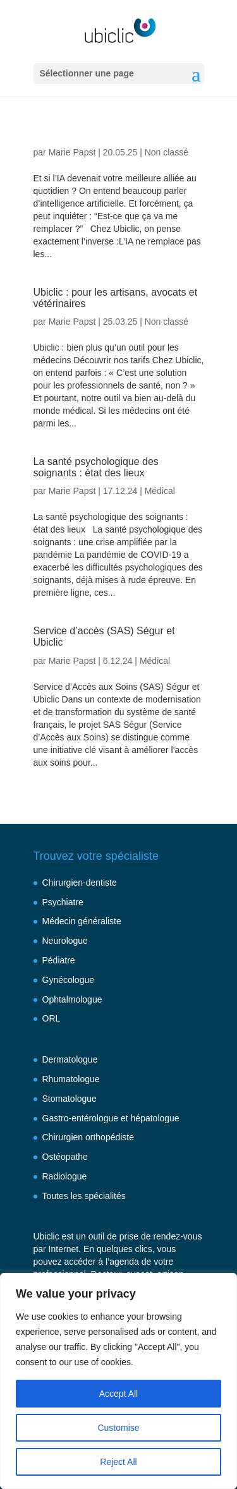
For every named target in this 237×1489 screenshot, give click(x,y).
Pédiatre (58, 960)
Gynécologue (68, 980)
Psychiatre (62, 902)
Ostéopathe (65, 1157)
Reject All (118, 1462)
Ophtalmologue (72, 999)
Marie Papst (72, 152)
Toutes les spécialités (84, 1196)
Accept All (118, 1394)
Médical (160, 491)
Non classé (166, 152)
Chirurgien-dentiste (79, 882)
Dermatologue (70, 1059)
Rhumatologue (71, 1079)
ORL (51, 1018)
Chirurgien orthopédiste (88, 1137)
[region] (118, 1381)
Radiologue (64, 1176)
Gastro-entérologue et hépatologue (110, 1118)
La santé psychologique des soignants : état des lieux (96, 467)
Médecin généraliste (81, 921)
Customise (118, 1428)
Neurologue (65, 941)
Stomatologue (69, 1099)
